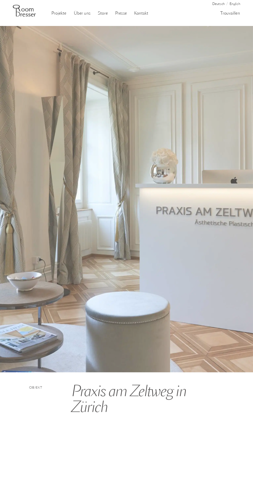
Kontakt (141, 13)
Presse (121, 13)
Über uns (82, 13)
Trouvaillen (230, 13)
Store (103, 13)
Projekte (58, 13)
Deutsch (218, 4)
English (235, 4)
